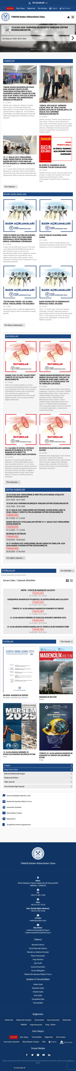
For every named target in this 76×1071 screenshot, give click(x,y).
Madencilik (9, 1020)
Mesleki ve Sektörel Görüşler (38, 952)
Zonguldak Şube (38, 999)
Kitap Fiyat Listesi (38, 770)
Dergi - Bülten (50, 1025)
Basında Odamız (38, 945)
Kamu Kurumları (53, 1020)
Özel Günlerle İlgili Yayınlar (38, 786)
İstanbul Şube (38, 992)
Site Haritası (42, 8)
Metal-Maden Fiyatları (31, 1042)
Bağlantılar (31, 8)
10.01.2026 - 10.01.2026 (38, 504)
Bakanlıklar (67, 1020)
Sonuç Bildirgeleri (38, 971)
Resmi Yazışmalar (38, 956)
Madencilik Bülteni (38, 778)
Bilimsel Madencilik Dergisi (38, 774)
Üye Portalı (65, 8)
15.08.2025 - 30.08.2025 (38, 537)
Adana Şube (38, 984)
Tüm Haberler (10, 187)
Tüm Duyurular (12, 482)
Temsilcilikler (38, 1003)
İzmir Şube (38, 995)
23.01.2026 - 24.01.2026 (38, 497)
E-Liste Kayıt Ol (19, 1068)
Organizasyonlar (36, 1025)
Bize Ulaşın (21, 8)
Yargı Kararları (38, 959)
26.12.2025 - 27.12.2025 (38, 514)
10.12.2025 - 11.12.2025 (38, 526)
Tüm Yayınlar (66, 642)
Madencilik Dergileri (23, 1020)
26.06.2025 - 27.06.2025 (38, 548)
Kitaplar (38, 766)
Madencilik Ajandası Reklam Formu (38, 974)
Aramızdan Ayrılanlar (11, 1042)
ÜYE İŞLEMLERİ (38, 3)
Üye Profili (38, 963)
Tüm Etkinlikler (67, 571)
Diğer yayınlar (38, 782)
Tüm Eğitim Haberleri (15, 558)
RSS (43, 1042)
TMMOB (23, 1025)
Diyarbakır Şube (38, 988)
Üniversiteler (39, 1020)
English (53, 8)
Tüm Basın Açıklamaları (14, 325)
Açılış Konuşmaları (38, 967)
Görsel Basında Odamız (38, 948)
